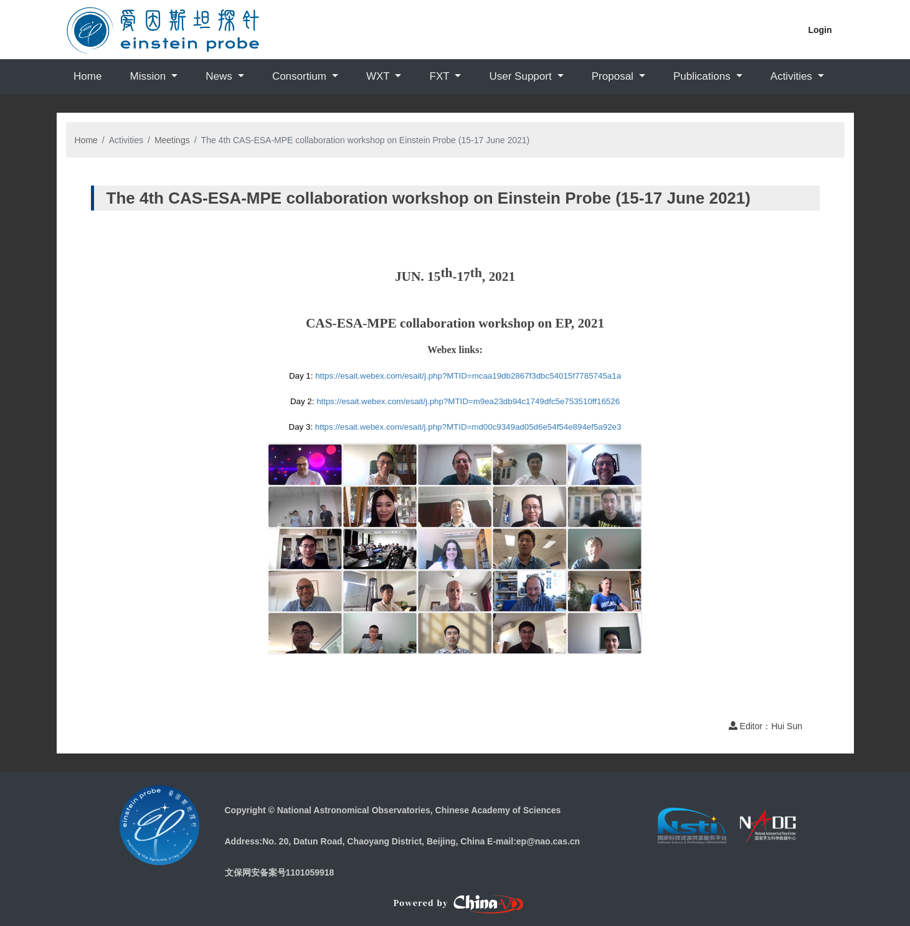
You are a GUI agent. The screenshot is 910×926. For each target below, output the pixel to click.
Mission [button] (149, 76)
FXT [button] (441, 76)
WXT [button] (379, 76)
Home (87, 76)
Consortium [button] (300, 76)
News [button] (220, 76)
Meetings (172, 140)
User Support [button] (521, 76)
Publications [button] (703, 76)
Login (820, 30)
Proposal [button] (614, 76)
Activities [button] (792, 76)
